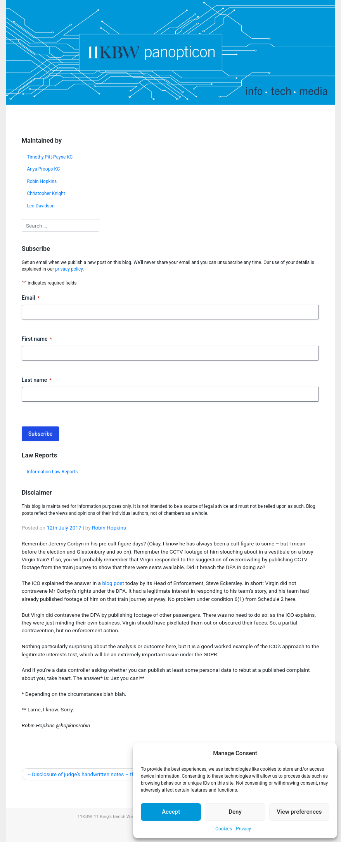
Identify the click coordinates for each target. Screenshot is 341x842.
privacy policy (69, 269)
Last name (37, 380)
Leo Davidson (40, 206)
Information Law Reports (52, 471)
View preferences (299, 811)
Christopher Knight (46, 193)
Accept (171, 811)
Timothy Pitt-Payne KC (50, 157)
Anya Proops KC (43, 169)
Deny (235, 811)
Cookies (223, 829)
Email (31, 298)
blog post (113, 583)
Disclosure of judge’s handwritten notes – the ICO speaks (98, 774)
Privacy (243, 829)
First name (37, 339)
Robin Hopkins (42, 181)
